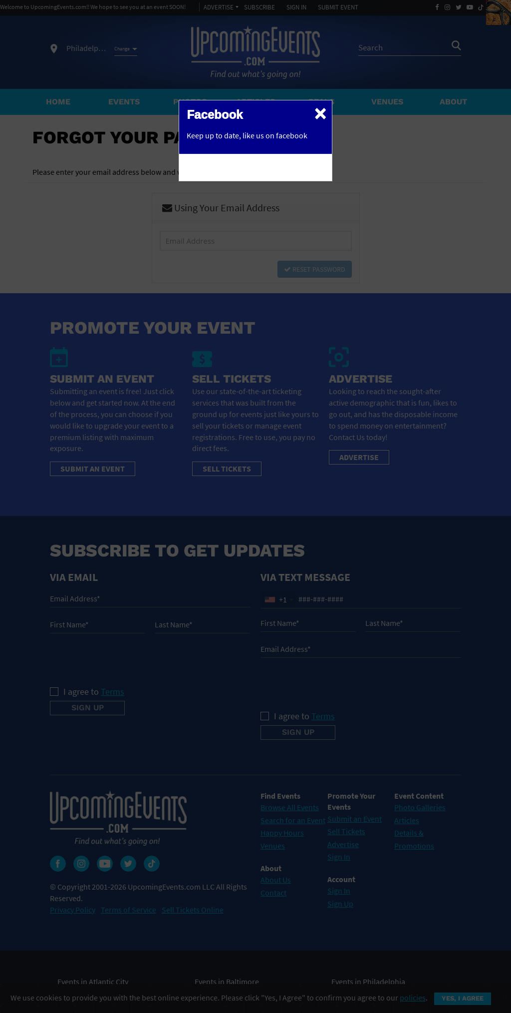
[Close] (320, 112)
